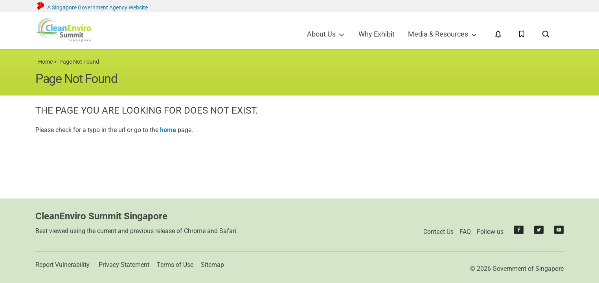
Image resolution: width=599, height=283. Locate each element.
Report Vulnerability (62, 264)
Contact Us (438, 231)
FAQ (465, 231)
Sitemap (212, 264)
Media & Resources (438, 34)
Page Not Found (79, 62)
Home (45, 62)
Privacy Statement (124, 264)
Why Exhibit (376, 34)
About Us (321, 34)
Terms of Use (175, 264)
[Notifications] (498, 34)
